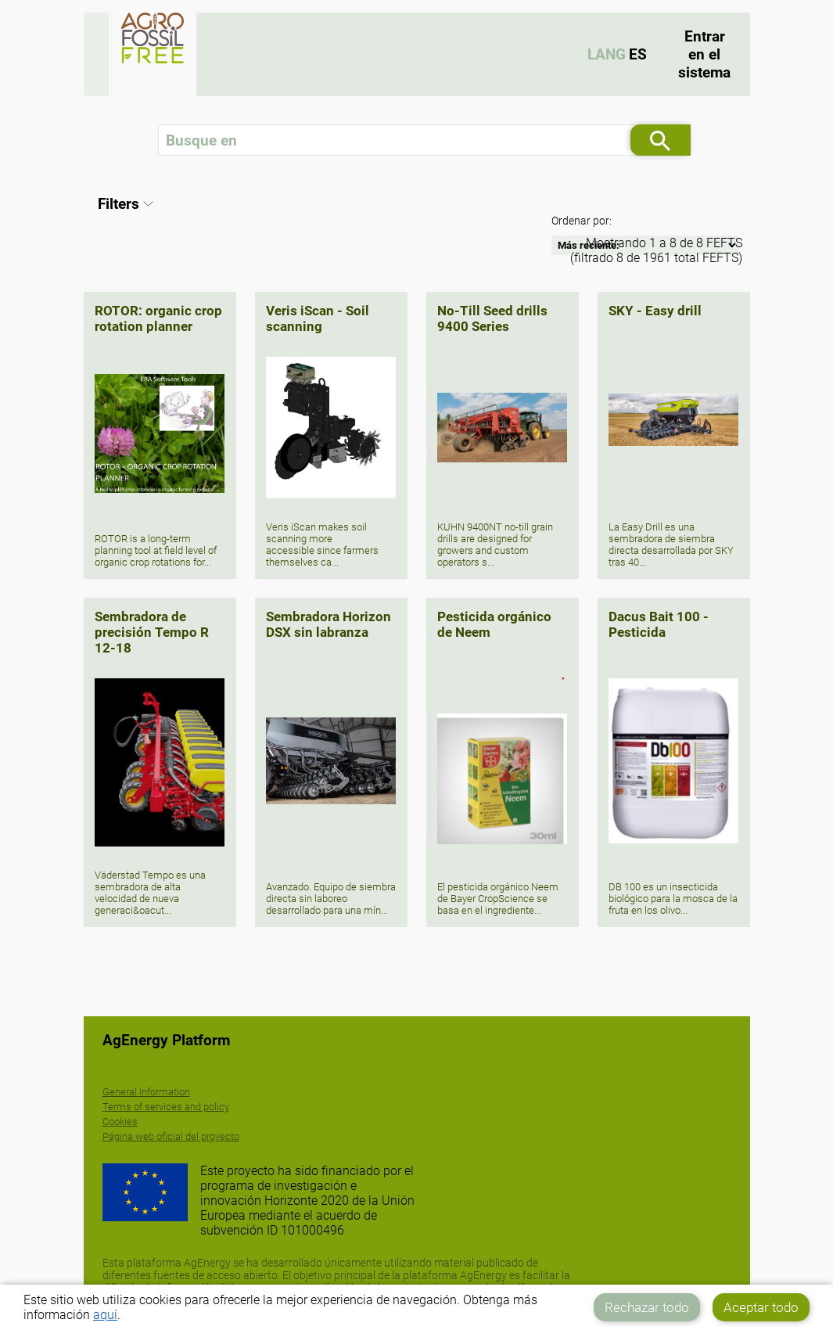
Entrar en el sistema (704, 54)
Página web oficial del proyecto (170, 1136)
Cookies (120, 1121)
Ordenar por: (581, 221)
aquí (105, 1314)
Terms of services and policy (165, 1107)
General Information (146, 1092)
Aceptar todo (761, 1307)
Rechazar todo (647, 1307)
